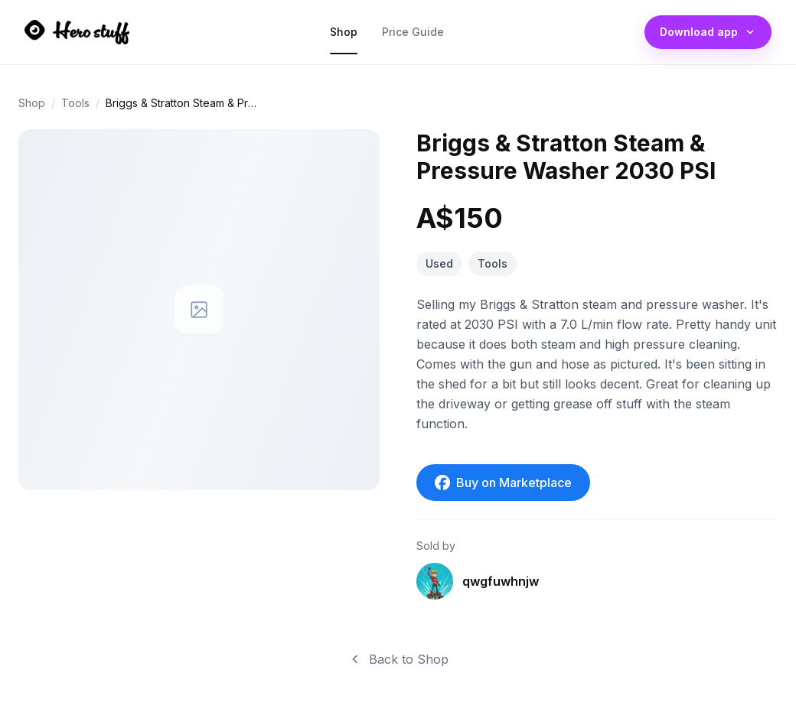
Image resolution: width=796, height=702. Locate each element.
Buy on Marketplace (503, 482)
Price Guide (413, 35)
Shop (343, 35)
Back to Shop (398, 659)
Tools (75, 102)
